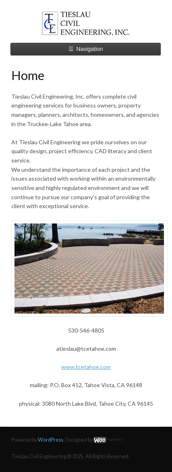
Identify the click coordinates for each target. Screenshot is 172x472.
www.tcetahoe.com (86, 366)
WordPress (50, 440)
